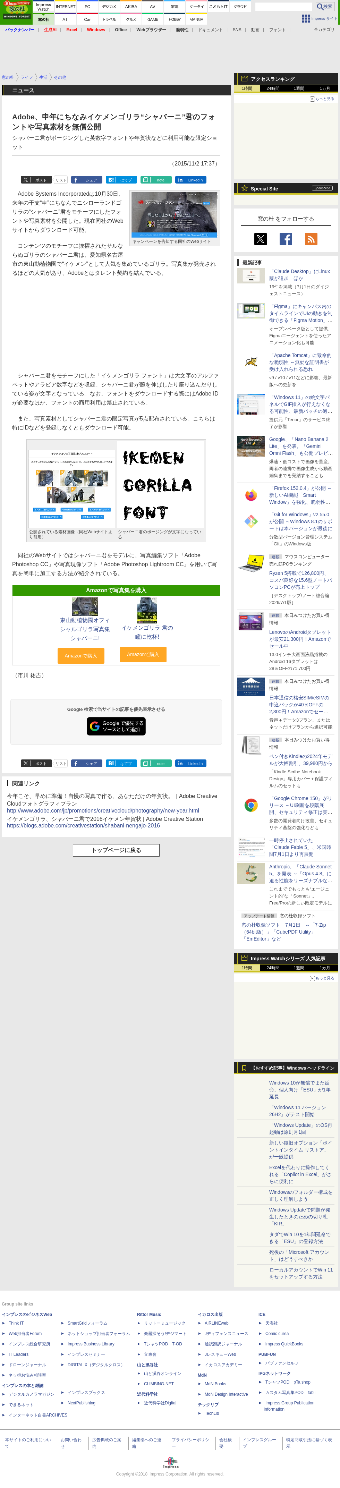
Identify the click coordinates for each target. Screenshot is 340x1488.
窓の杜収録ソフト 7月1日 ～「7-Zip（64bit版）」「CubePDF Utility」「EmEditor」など (283, 932)
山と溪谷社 (147, 1364)
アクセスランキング (273, 79)
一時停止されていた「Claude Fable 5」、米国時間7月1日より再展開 (300, 847)
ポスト (41, 180)
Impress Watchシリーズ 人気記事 (288, 958)
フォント (277, 29)
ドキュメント (210, 29)
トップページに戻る (116, 850)
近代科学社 (147, 1394)
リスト (61, 180)
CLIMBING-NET (159, 1383)
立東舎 (150, 1354)
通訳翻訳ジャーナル (223, 1344)
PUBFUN (267, 1354)
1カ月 (325, 88)
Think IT (16, 1323)
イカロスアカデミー (223, 1364)
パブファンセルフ (282, 1363)
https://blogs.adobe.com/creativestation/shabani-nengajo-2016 (83, 825)
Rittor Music (149, 1314)
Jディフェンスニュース (226, 1333)
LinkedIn (195, 180)
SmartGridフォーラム (88, 1323)
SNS (237, 29)
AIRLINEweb (217, 1323)
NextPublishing (81, 1403)
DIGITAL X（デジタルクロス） (96, 1364)
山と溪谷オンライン (162, 1373)
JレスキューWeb (220, 1354)
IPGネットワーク (274, 1373)
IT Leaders (18, 1354)
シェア (91, 180)
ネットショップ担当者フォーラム (99, 1333)
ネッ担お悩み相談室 (27, 1375)
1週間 (299, 88)
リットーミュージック (165, 1323)
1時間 (247, 88)
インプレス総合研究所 (29, 1344)
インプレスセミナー (86, 1354)
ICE (261, 1314)
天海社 (271, 1323)
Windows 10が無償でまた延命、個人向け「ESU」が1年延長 (300, 1089)
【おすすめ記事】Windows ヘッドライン (292, 1068)
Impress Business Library (91, 1344)
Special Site (264, 189)
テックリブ (208, 1404)
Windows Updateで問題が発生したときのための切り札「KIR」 (299, 1216)
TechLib (212, 1413)
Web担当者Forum (25, 1333)
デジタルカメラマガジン (31, 1394)
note (160, 180)
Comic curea (277, 1333)
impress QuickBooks (284, 1344)
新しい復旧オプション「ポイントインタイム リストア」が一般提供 (300, 1149)
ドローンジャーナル (27, 1364)
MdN (202, 1375)
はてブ (126, 180)
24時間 (272, 88)
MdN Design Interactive (226, 1394)
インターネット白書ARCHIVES (38, 1415)
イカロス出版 (210, 1314)
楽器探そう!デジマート (165, 1333)
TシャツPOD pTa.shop (288, 1382)
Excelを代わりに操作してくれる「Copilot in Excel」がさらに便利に (300, 1174)
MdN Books (215, 1383)
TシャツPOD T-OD (163, 1344)
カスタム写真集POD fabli (290, 1392)
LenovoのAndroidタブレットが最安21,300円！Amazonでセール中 (300, 639)
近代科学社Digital (160, 1403)
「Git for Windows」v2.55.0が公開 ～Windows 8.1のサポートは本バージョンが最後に (300, 521)
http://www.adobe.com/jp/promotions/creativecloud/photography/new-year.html (103, 811)
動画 (255, 29)
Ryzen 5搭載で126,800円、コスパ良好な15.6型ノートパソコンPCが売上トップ (300, 580)
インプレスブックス (86, 1392)
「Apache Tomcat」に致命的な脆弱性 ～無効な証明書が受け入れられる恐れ (300, 362)
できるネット (21, 1404)
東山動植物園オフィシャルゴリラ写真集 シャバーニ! (85, 629)
